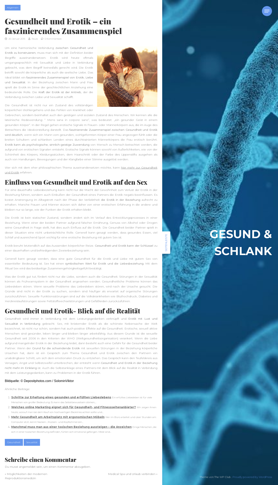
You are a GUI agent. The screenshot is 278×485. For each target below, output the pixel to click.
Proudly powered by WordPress (252, 477)
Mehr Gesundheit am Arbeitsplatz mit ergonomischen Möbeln (58, 417)
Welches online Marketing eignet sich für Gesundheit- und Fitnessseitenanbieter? (73, 407)
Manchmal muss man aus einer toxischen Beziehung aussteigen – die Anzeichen (71, 426)
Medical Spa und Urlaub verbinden (131, 474)
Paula (33, 38)
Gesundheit (14, 442)
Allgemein (12, 7)
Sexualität (32, 442)
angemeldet (27, 466)
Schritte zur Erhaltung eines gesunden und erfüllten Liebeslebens (61, 397)
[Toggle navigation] (267, 11)
